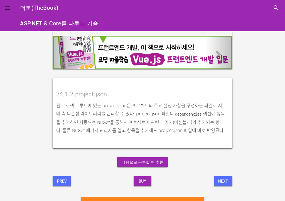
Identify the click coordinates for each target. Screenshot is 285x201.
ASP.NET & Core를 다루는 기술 (59, 23)
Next (223, 181)
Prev (62, 181)
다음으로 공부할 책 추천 (142, 162)
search (276, 7)
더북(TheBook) (39, 7)
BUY (142, 181)
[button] (7, 8)
